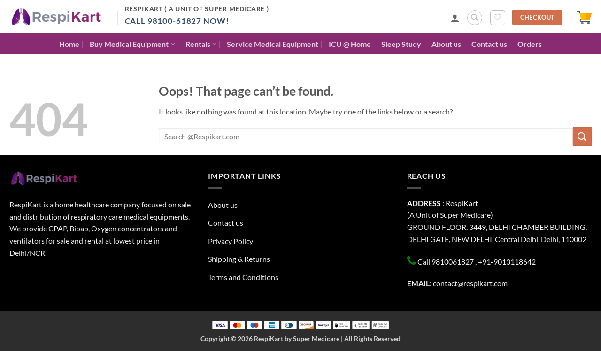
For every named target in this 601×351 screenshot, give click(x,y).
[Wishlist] (497, 17)
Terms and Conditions (243, 277)
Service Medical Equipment (272, 43)
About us (446, 43)
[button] (455, 18)
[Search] (474, 17)
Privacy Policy (230, 241)
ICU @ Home (350, 43)
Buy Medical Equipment (132, 43)
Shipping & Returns (239, 258)
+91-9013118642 (507, 261)
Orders (529, 43)
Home (69, 43)
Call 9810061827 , (447, 261)
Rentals (200, 43)
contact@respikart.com (470, 283)
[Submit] (582, 136)
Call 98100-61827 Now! (177, 21)
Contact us (489, 43)
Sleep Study (401, 43)
